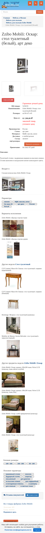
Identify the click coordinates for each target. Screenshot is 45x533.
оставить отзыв (32, 495)
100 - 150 (9, 463)
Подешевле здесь (9, 512)
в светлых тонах (27, 486)
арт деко (21, 204)
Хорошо (37, 530)
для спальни (10, 486)
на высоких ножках (13, 481)
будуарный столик (13, 476)
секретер (28, 476)
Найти (40, 12)
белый (6, 206)
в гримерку (33, 484)
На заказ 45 (8, 204)
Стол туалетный (22, 264)
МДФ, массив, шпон (22, 202)
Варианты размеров (33, 144)
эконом (7, 202)
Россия (32, 204)
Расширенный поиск (11, 521)
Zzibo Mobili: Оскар (33, 363)
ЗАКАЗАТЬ (8, 100)
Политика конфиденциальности (18, 530)
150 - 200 (21, 463)
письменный (10, 479)
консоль (28, 474)
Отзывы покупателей (14, 495)
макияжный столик (13, 474)
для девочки (25, 479)
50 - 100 (32, 463)
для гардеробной (32, 481)
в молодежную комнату (14, 484)
